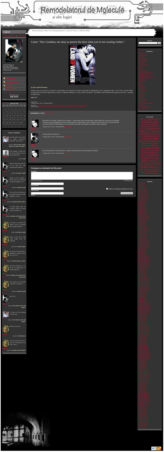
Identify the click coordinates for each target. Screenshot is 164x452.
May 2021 (141, 206)
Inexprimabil (142, 87)
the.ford (152, 171)
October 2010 (142, 333)
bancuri (155, 120)
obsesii (144, 161)
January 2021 (142, 214)
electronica (148, 136)
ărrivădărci (149, 120)
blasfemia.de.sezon (148, 122)
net (149, 158)
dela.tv (142, 132)
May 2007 (141, 411)
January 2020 (142, 229)
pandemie (151, 161)
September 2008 (143, 381)
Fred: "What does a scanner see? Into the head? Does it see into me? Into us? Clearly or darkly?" (62, 105)
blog (157, 122)
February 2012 (142, 302)
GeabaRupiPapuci (147, 143)
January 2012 (142, 304)
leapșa (153, 152)
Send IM (9, 86)
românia (151, 167)
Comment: (34, 171)
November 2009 (143, 354)
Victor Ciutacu (142, 101)
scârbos (142, 169)
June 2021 (141, 204)
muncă (156, 156)
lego (156, 152)
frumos (154, 141)
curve (147, 131)
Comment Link (68, 126)
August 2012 (142, 291)
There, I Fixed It (143, 109)
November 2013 (143, 262)
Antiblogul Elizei (143, 55)
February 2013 (142, 279)
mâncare (158, 154)
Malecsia (141, 84)
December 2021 (143, 195)
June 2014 (141, 248)
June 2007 (141, 410)
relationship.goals (151, 165)
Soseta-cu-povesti (143, 64)
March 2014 (142, 254)
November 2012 (143, 285)
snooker (157, 169)
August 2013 (142, 268)
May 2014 (141, 250)
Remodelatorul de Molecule (82, 11)
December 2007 (143, 398)
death (155, 131)
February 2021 (142, 212)
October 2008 (142, 379)
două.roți (158, 134)
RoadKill (143, 167)
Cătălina (5, 157)
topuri (158, 171)
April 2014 (141, 252)
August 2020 (142, 220)
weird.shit (148, 173)
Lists (13, 36)
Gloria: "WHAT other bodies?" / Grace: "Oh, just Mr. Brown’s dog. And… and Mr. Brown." (62, 106)
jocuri (157, 150)
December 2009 (143, 352)
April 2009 (141, 367)
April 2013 (141, 275)
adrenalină (147, 119)
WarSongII (141, 63)
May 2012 (141, 296)
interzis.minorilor (150, 150)
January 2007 (142, 419)
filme (156, 138)
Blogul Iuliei (142, 57)
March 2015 (142, 239)
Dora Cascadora (143, 61)
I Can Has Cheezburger (145, 107)
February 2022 (142, 191)
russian (157, 167)
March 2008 (142, 392)
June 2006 (141, 427)
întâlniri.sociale (153, 148)
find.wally (143, 141)
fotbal (149, 141)
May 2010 (141, 342)
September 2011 (143, 312)
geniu (155, 143)
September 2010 (143, 335)
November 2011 (143, 308)
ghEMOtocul (142, 53)
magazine (152, 154)
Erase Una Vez (142, 59)
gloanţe (144, 146)
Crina (33, 128)
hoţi (156, 146)
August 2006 (142, 425)
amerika (157, 119)
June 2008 (141, 386)
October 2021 (142, 199)
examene (156, 136)
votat (143, 173)
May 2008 (141, 388)
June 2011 (141, 317)
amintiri (144, 120)
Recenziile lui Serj (143, 74)
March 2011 (142, 323)
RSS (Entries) (11, 78)
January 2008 (142, 396)
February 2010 (142, 348)
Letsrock (141, 93)
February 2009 (142, 371)
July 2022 (141, 183)
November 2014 (143, 246)
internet (143, 150)
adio (142, 119)
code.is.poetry (145, 126)
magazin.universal (144, 154)
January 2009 (142, 373)
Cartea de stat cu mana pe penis (147, 76)
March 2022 (142, 189)
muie (151, 156)
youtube (154, 173)
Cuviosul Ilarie (142, 80)
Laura (140, 82)
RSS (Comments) (12, 82)
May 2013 (141, 273)
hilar (153, 145)
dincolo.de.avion (144, 134)
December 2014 (143, 245)
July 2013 (141, 269)
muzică (144, 158)
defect (158, 131)
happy (148, 145)
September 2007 (143, 404)
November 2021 (143, 197)
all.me (152, 119)
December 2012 (143, 283)
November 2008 (143, 377)
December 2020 (143, 216)
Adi (4, 143)
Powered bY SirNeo (144, 78)
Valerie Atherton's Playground (146, 103)
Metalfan (141, 97)
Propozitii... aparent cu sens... (146, 72)
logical (5, 171)
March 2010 (142, 346)
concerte (151, 128)
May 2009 (141, 365)
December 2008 (143, 375)
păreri (156, 161)
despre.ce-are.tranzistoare (151, 132)
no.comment (155, 158)
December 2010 (143, 329)
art (152, 120)
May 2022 (141, 185)
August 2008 (142, 383)
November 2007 (143, 400)
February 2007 (142, 417)
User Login (21, 36)
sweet (141, 171)
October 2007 (142, 402)
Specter (5, 230)
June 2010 (141, 340)
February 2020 (142, 227)
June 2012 (141, 294)
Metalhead (141, 91)
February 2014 (142, 256)
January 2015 (142, 243)
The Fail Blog (142, 105)
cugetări (142, 131)
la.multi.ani (146, 152)
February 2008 (142, 394)
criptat (158, 128)
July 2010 (141, 339)
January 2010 (142, 350)
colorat (152, 126)
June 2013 (141, 271)
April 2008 (141, 390)
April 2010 (141, 344)
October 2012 (142, 287)
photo (147, 163)
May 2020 (141, 223)
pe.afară (141, 163)
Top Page (6, 36)
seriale (146, 169)
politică (154, 163)
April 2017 (141, 233)
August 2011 (142, 314)
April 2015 (141, 237)
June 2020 (141, 222)
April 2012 (141, 298)
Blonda (140, 68)
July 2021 (141, 202)
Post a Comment (49, 113)
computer (157, 126)
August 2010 (142, 337)
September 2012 (143, 289)
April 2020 (141, 225)
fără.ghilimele (148, 139)
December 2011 (143, 306)
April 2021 (141, 208)
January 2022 (142, 193)
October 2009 (142, 356)
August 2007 (142, 406)
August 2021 (142, 200)
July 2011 (141, 316)
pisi (151, 163)
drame (141, 136)
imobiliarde (142, 148)
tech (147, 171)
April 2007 (141, 413)
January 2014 (142, 258)
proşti (158, 163)
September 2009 (143, 358)
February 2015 (142, 241)
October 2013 (142, 264)
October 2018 (142, 231)
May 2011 (141, 319)
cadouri (144, 124)
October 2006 (142, 421)
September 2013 (143, 266)
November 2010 (143, 331)
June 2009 (141, 363)
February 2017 (142, 235)
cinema (154, 124)
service (152, 169)
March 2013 (142, 277)
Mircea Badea (142, 99)
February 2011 (142, 325)
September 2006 (143, 423)
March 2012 (142, 300)
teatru (144, 171)
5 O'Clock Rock (143, 89)
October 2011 (142, 310)
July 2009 (141, 362)
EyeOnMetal (142, 95)
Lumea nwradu (142, 70)
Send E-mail (10, 89)
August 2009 (142, 360)
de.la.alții (151, 131)
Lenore (140, 66)
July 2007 (141, 408)
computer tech (143, 128)
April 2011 (141, 321)
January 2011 (142, 327)
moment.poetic (145, 156)
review (158, 165)
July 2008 (141, 385)
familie (142, 138)
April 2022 (141, 187)
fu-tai (159, 141)
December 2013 (143, 260)
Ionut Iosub (141, 86)
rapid (145, 165)
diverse (153, 134)
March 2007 (142, 415)
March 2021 (142, 210)
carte (149, 124)
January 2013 (142, 281)
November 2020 (143, 218)
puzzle (141, 165)
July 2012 (141, 293)
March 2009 (142, 369)
